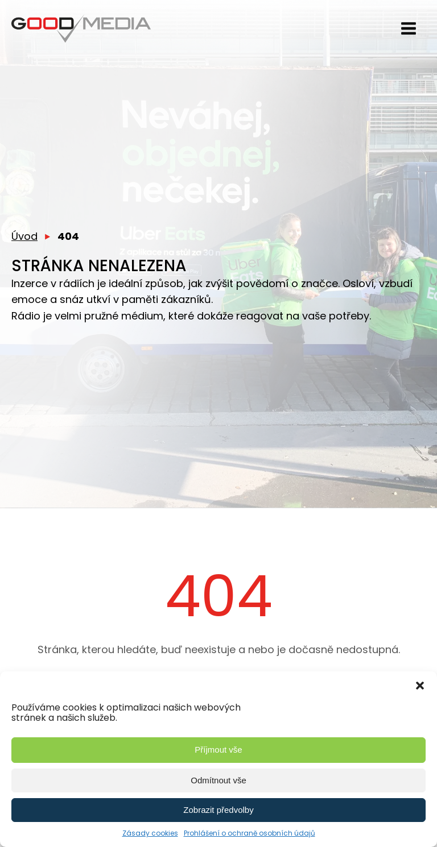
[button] (420, 685)
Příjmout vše (218, 749)
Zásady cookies (150, 833)
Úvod (24, 236)
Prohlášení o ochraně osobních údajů (249, 833)
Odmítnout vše (218, 780)
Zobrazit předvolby (218, 810)
